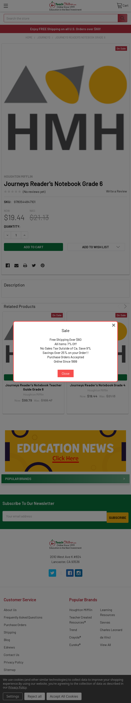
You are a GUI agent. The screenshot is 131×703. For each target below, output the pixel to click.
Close (65, 373)
